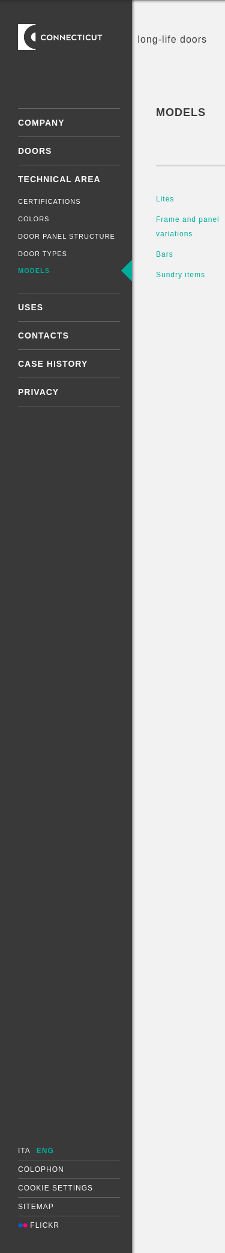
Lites (165, 199)
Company (41, 122)
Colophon (41, 1169)
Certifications (49, 201)
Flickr (38, 1225)
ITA (24, 1151)
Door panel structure (66, 236)
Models (34, 270)
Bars (164, 254)
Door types (42, 253)
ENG (45, 1151)
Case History (53, 364)
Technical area (59, 179)
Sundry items (180, 275)
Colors (33, 218)
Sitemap (36, 1206)
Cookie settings (55, 1188)
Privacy (38, 392)
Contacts (43, 335)
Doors (35, 151)
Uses (30, 307)
